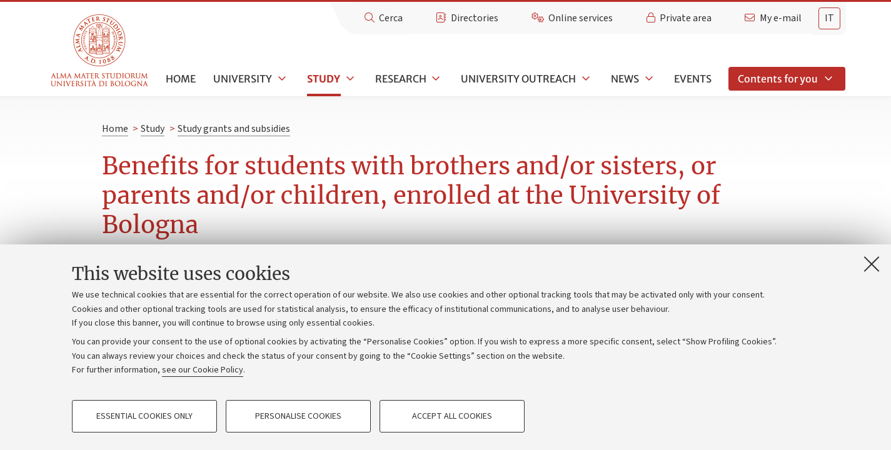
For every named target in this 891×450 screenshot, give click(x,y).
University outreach (518, 78)
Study (323, 78)
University (242, 78)
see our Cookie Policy (202, 370)
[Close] (872, 264)
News (625, 78)
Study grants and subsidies (234, 129)
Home (181, 78)
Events (693, 78)
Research (400, 78)
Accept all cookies (452, 416)
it (829, 18)
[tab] (829, 18)
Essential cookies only (144, 416)
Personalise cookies (298, 416)
